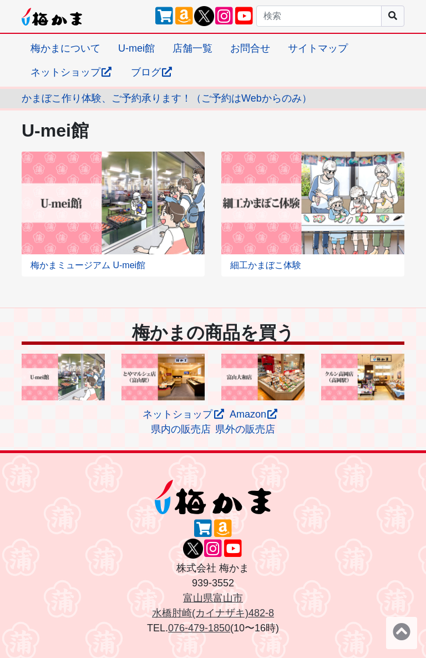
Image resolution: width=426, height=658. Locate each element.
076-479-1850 (199, 628)
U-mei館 (136, 48)
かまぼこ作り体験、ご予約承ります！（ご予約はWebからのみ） (167, 98)
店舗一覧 (192, 48)
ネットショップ (72, 72)
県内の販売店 (181, 429)
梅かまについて (65, 48)
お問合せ (250, 48)
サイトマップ (318, 48)
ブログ (152, 72)
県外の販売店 (245, 429)
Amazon (254, 414)
